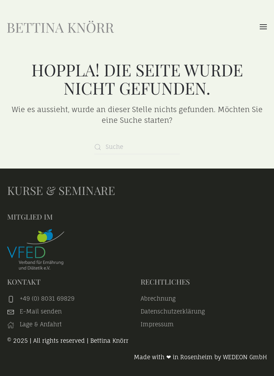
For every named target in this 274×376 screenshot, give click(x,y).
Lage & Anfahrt (34, 324)
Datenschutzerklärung (173, 311)
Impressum (157, 324)
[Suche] (137, 147)
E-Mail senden (41, 311)
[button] (263, 27)
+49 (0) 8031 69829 (47, 298)
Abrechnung (158, 298)
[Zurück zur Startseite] (60, 27)
